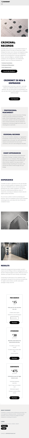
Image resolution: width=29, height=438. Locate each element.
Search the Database (9, 71)
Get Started (14, 99)
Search (17, 423)
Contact (13, 423)
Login (3, 428)
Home (2, 423)
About (9, 423)
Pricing (5, 423)
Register (4, 426)
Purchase (14, 322)
